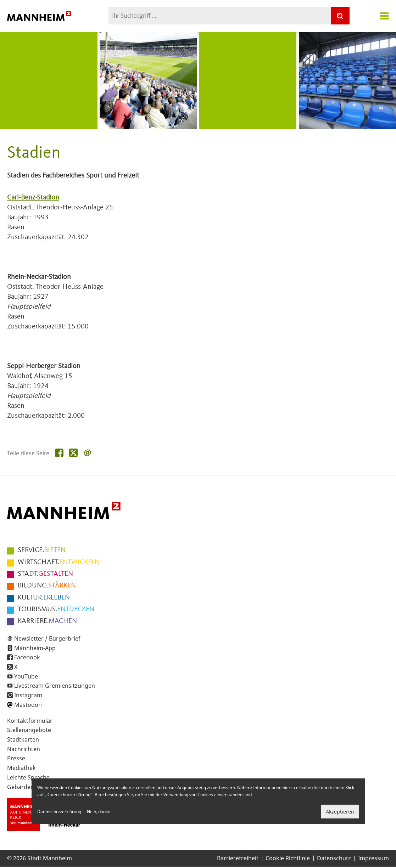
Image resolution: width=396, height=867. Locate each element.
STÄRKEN (47, 585)
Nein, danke (98, 812)
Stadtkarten (23, 739)
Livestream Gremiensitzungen (54, 685)
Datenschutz (334, 858)
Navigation (384, 15)
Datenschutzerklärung (59, 812)
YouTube (26, 676)
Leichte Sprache (28, 777)
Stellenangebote (29, 730)
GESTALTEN (45, 574)
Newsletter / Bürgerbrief (47, 638)
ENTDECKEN (56, 609)
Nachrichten (23, 749)
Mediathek (21, 768)
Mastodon (28, 705)
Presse (16, 758)
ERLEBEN (44, 597)
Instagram (28, 695)
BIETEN (42, 550)
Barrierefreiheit (237, 858)
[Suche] (340, 15)
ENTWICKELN (59, 562)
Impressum (373, 858)
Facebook (27, 657)
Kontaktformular (29, 721)
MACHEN (47, 621)
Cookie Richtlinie (288, 858)
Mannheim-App (35, 648)
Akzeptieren (340, 811)
